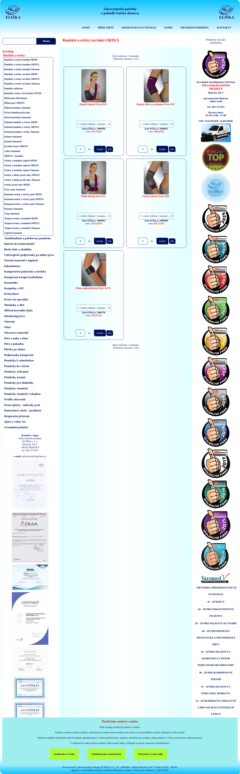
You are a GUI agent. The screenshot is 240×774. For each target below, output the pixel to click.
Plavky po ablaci (14, 349)
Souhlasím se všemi (64, 754)
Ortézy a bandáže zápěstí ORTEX (21, 165)
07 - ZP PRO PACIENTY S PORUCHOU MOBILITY (215, 690)
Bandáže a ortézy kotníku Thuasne (22, 69)
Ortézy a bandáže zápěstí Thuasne (21, 170)
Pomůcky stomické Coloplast (22, 393)
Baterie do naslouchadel (19, 243)
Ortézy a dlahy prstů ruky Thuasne (22, 180)
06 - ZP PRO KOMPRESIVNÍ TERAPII (216, 676)
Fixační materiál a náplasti (21, 260)
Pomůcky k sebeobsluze (19, 360)
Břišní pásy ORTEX (14, 103)
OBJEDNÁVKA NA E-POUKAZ (138, 27)
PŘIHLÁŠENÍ (105, 27)
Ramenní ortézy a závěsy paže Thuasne (24, 204)
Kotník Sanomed (13, 141)
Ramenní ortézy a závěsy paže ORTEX (24, 199)
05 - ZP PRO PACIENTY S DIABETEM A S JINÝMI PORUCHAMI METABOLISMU (216, 658)
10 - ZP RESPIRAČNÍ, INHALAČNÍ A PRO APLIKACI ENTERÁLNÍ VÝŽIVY (216, 707)
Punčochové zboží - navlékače (23, 410)
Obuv (7, 327)
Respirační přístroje (17, 416)
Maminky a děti (14, 305)
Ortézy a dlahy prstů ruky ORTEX (22, 175)
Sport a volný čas (15, 421)
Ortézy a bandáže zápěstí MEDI (20, 160)
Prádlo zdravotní (15, 399)
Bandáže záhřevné (13, 88)
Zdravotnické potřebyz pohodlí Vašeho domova (120, 11)
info (110, 149)
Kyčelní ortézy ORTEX (16, 146)
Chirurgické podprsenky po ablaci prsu (29, 255)
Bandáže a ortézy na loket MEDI (21, 74)
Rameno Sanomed (13, 208)
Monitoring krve (14, 316)
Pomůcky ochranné (16, 371)
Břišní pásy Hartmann (15, 98)
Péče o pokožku (14, 343)
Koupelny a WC (14, 288)
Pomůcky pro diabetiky (19, 382)
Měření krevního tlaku (18, 310)
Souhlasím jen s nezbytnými (106, 754)
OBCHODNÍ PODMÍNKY (194, 27)
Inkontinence (12, 266)
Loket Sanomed (12, 151)
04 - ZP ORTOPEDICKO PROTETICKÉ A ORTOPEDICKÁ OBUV (215, 638)
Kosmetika (11, 282)
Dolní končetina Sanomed (17, 107)
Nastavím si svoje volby (150, 754)
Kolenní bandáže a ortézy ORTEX (21, 127)
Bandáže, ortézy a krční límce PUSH (23, 93)
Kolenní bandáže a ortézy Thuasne (22, 131)
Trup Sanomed (12, 213)
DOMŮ (86, 27)
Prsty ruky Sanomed (14, 189)
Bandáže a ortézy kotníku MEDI (21, 59)
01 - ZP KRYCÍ (216, 601)
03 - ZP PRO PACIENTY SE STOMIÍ (215, 623)
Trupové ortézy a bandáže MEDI (21, 218)
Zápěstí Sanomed (13, 233)
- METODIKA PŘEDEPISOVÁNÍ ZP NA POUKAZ (215, 591)
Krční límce (11, 293)
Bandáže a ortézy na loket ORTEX (22, 79)
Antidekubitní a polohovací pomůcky (27, 238)
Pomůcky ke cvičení (16, 366)
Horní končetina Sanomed (17, 117)
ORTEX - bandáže (13, 156)
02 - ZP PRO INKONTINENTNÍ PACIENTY (216, 612)
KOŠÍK (168, 27)
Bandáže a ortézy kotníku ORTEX (21, 64)
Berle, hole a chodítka (18, 249)
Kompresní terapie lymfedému (23, 277)
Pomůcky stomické (16, 388)
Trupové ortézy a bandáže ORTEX (22, 223)
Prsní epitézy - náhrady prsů (22, 405)
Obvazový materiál (16, 332)
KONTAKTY (224, 27)
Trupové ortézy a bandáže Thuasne (22, 228)
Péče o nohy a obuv (16, 338)
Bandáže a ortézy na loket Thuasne (22, 83)
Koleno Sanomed (13, 136)
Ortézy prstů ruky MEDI (17, 184)
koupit (100, 149)
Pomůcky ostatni (14, 377)
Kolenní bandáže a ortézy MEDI (20, 122)
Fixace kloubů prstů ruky (17, 112)
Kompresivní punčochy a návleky (25, 271)
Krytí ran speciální (16, 299)
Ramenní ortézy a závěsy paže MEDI (23, 194)
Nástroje (9, 321)
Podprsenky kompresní (18, 355)
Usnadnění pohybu (16, 427)
